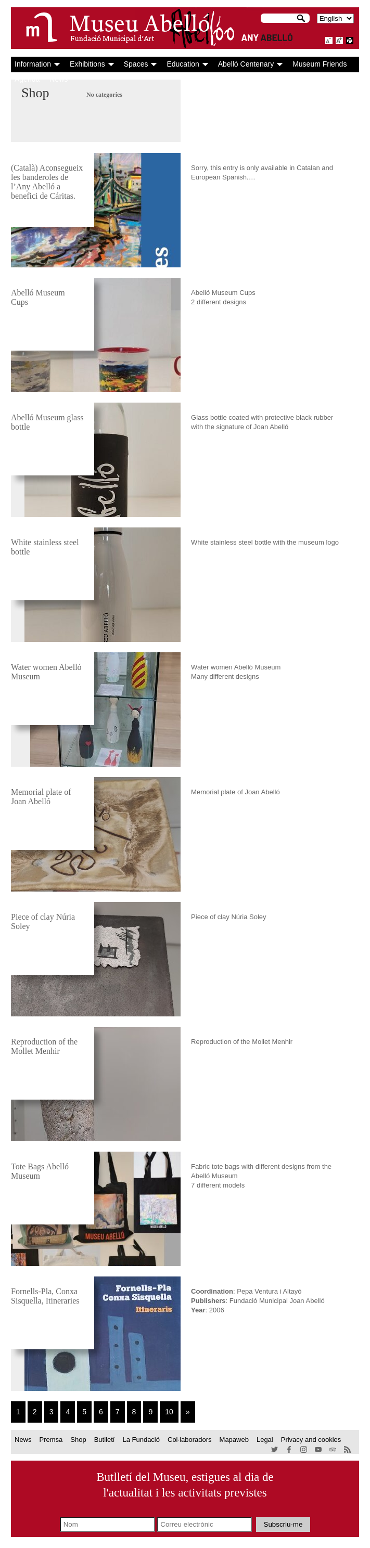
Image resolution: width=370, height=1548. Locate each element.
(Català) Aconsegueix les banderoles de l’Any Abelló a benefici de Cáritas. (47, 182)
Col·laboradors (190, 1439)
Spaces (136, 64)
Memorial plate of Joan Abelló (41, 797)
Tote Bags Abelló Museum (40, 1171)
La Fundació (141, 1439)
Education (183, 64)
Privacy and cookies (311, 1439)
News (58, 79)
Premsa (51, 1439)
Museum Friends (319, 64)
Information (33, 64)
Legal (265, 1439)
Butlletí (104, 1439)
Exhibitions (87, 64)
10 (169, 1412)
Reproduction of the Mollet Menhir (44, 1046)
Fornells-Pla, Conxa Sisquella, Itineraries (45, 1296)
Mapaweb (234, 1439)
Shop (78, 1439)
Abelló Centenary (246, 64)
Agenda (27, 79)
